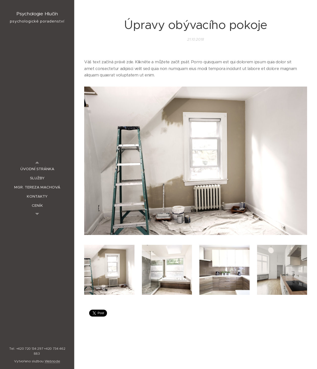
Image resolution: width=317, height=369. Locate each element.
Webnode (52, 361)
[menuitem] (37, 169)
